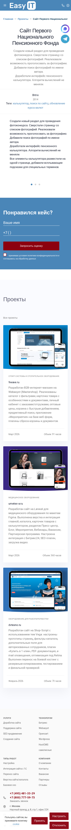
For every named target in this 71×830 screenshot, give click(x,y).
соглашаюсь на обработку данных (19, 258)
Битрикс (43, 722)
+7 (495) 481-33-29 (22, 793)
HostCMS (43, 744)
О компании (45, 763)
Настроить (59, 816)
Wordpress (44, 739)
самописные (45, 750)
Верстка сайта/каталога (15, 779)
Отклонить (59, 825)
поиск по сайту (39, 103)
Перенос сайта (11, 774)
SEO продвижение (12, 733)
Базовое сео (9, 785)
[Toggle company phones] (63, 5)
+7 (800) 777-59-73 (22, 797)
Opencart (43, 733)
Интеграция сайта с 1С (15, 768)
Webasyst (44, 728)
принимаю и (31, 256)
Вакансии (44, 774)
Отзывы (43, 785)
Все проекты (10, 317)
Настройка (8, 763)
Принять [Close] (39, 820)
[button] (32, 184)
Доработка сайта (12, 722)
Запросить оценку (31, 245)
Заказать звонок (19, 801)
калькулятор (21, 103)
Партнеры (44, 779)
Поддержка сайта (12, 728)
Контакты (44, 768)
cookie (16, 824)
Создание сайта (11, 739)
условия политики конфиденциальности (38, 255)
